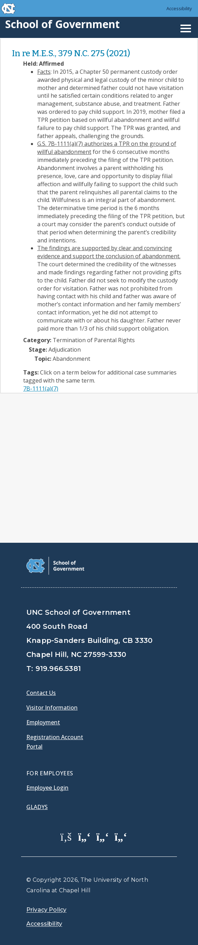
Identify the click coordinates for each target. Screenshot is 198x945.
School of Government (62, 24)
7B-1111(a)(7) (40, 388)
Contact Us (41, 693)
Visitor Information (52, 707)
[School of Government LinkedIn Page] (102, 836)
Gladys (37, 807)
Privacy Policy (46, 909)
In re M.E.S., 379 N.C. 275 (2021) (71, 53)
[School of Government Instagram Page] (121, 836)
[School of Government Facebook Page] (66, 836)
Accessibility (179, 8)
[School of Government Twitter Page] (84, 836)
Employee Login (47, 787)
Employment (43, 722)
